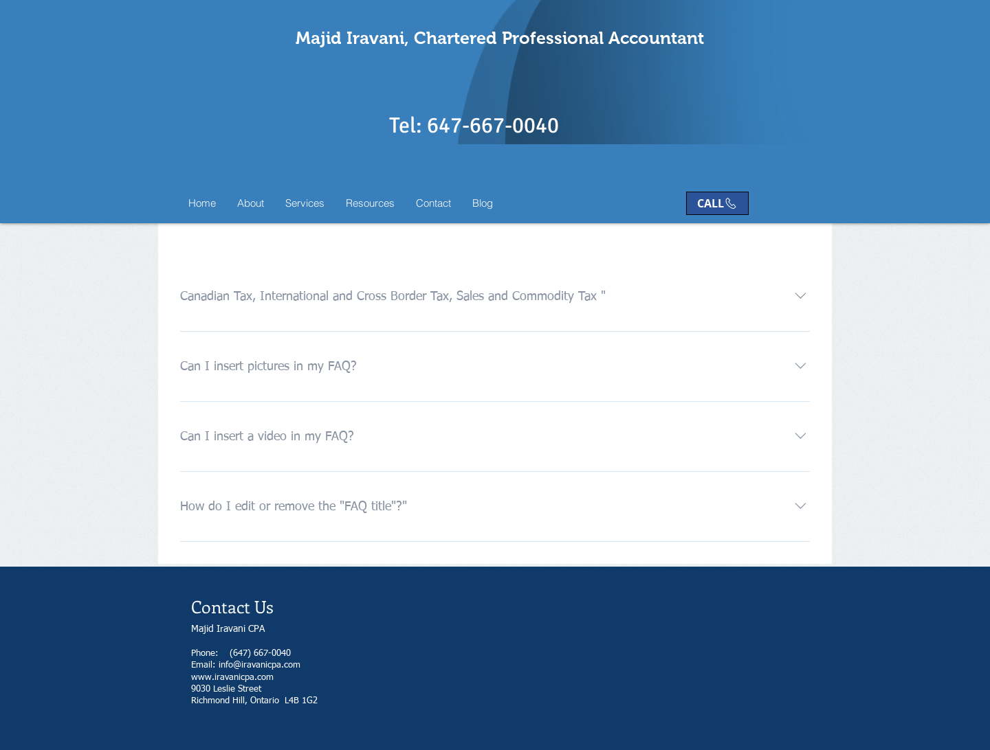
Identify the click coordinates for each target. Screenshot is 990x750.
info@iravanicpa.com (259, 665)
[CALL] (717, 203)
